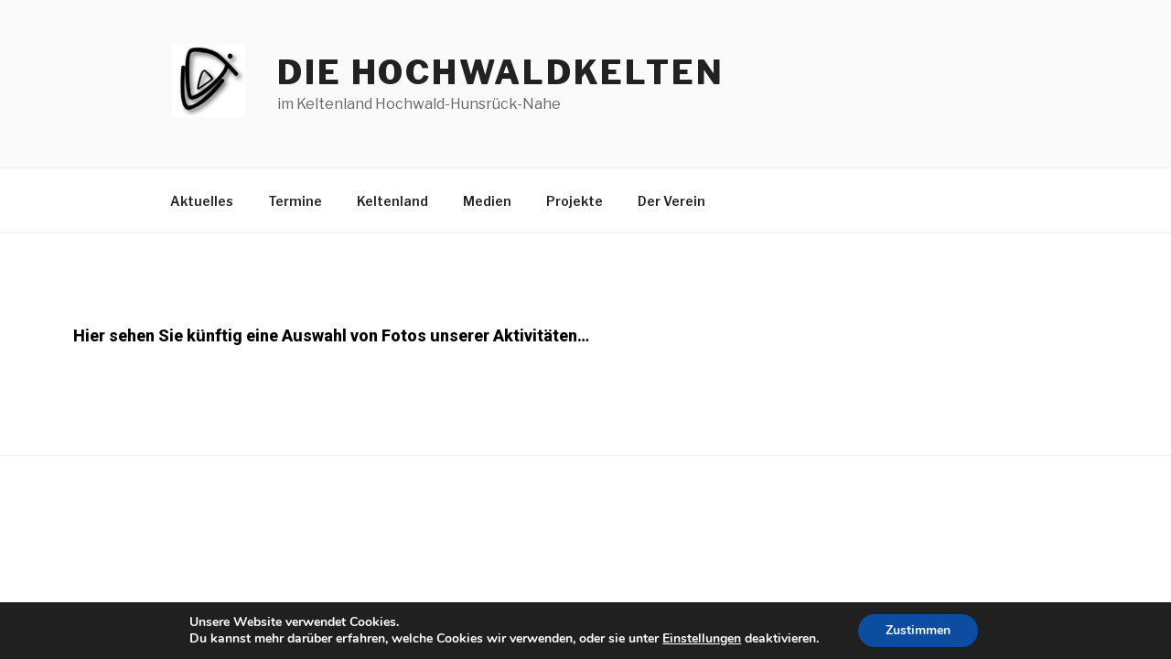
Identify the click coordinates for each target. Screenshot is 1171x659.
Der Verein (671, 201)
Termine (295, 201)
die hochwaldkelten (501, 72)
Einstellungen (701, 639)
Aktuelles (201, 201)
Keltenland (392, 201)
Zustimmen (918, 630)
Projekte (574, 201)
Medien (487, 201)
